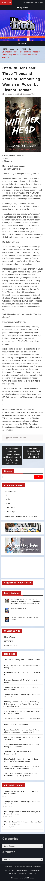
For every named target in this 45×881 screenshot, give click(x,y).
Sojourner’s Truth (29, 94)
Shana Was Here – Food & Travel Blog (20, 516)
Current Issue (9, 870)
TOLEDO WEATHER (22, 567)
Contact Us (22, 874)
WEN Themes (29, 878)
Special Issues (35, 870)
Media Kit (12, 874)
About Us (32, 874)
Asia (8, 499)
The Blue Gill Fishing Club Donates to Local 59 (22, 660)
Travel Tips (10, 512)
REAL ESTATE (10, 645)
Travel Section (10, 492)
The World (10, 507)
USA (8, 503)
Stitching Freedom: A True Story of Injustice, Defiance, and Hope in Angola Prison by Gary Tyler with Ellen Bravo (26, 601)
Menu (22, 43)
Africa (8, 495)
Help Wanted (9, 637)
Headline (23, 438)
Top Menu (22, 8)
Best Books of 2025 (18, 609)
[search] (18, 477)
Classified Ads (22, 870)
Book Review (13, 438)
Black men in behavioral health (16, 724)
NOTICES (8, 641)
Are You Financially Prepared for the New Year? (22, 718)
